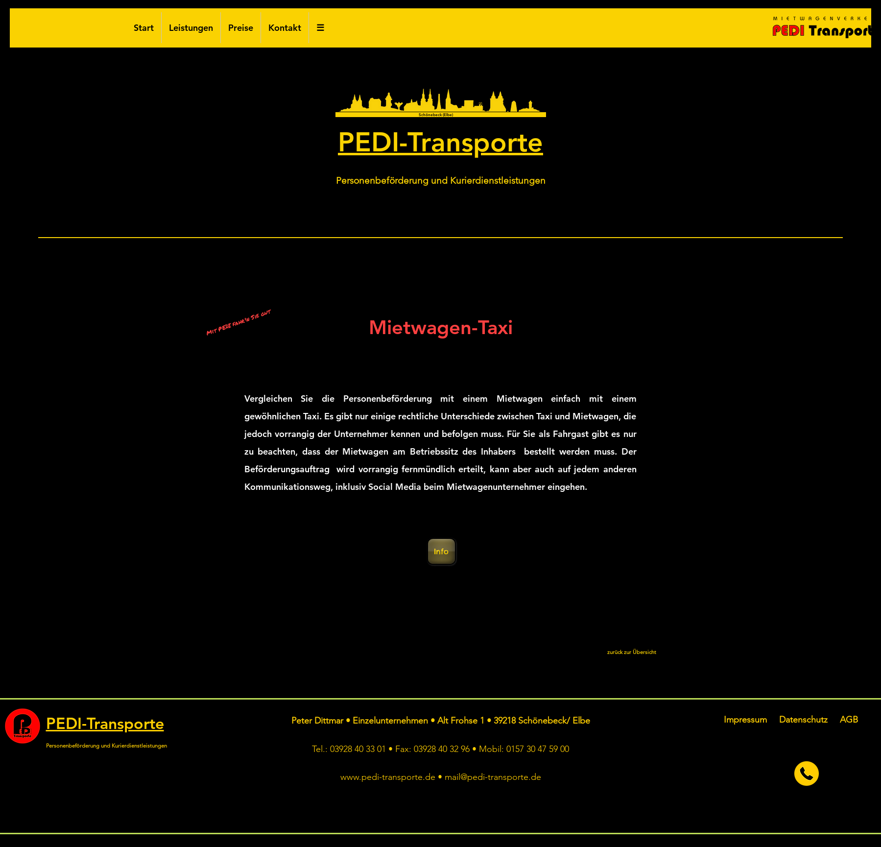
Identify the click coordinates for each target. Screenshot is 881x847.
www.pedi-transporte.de (387, 777)
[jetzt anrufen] (806, 773)
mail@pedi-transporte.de (493, 777)
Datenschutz (803, 719)
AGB (849, 719)
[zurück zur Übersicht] (632, 652)
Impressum (745, 719)
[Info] (441, 551)
